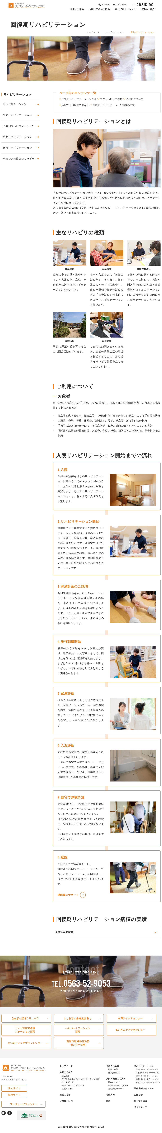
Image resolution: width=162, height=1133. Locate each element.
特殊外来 (110, 1099)
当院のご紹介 (148, 9)
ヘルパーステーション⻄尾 (78, 1034)
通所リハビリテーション (17, 148)
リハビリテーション (125, 9)
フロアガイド (68, 1087)
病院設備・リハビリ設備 (73, 1090)
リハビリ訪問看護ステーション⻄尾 (25, 1034)
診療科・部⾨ (66, 1105)
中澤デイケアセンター (130, 1022)
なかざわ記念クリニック (25, 1022)
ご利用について (71, 104)
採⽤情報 (105, 4)
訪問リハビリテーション (17, 137)
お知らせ (138, 1099)
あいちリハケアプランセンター (25, 1047)
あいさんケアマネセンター (130, 1033)
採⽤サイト (35, 1092)
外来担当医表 (114, 1077)
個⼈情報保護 (140, 1105)
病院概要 (66, 1080)
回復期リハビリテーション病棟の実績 (84, 109)
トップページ (93, 32)
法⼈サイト (11, 1092)
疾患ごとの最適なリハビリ (18, 158)
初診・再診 (113, 1074)
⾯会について (114, 1087)
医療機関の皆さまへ (143, 1093)
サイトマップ (140, 1111)
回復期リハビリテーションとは (80, 99)
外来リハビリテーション (17, 115)
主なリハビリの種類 (118, 99)
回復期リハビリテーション (18, 126)
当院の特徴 (65, 1099)
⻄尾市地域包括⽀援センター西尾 (78, 1047)
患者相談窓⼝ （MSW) (118, 1090)
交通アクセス (122, 4)
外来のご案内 (77, 9)
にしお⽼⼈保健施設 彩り (78, 1022)
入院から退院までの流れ (102, 104)
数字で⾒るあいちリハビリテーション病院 (81, 1083)
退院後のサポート (68, 898)
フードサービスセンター (23, 1102)
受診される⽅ (112, 1070)
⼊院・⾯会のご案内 (99, 9)
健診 (108, 1105)
